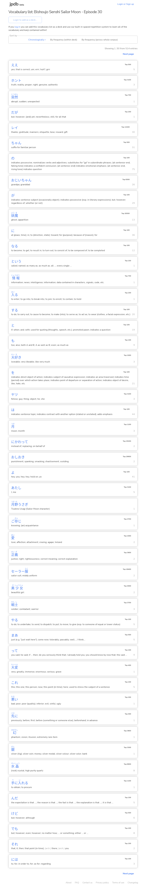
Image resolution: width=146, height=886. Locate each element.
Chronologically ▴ (37, 39)
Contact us (87, 882)
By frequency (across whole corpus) (100, 39)
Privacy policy (102, 882)
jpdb (14, 4)
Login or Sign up (125, 4)
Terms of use (118, 882)
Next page (128, 54)
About (68, 882)
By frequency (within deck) (63, 39)
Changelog (133, 882)
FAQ (77, 882)
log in (17, 26)
